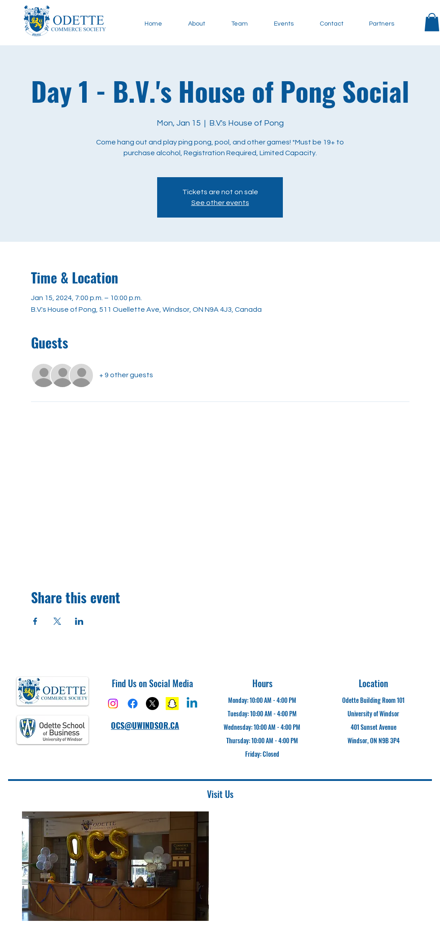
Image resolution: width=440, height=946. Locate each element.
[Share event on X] (57, 621)
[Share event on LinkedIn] (79, 621)
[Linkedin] (191, 703)
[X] (152, 703)
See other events (220, 202)
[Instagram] (112, 703)
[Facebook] (132, 703)
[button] (432, 22)
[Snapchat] (172, 703)
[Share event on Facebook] (35, 621)
